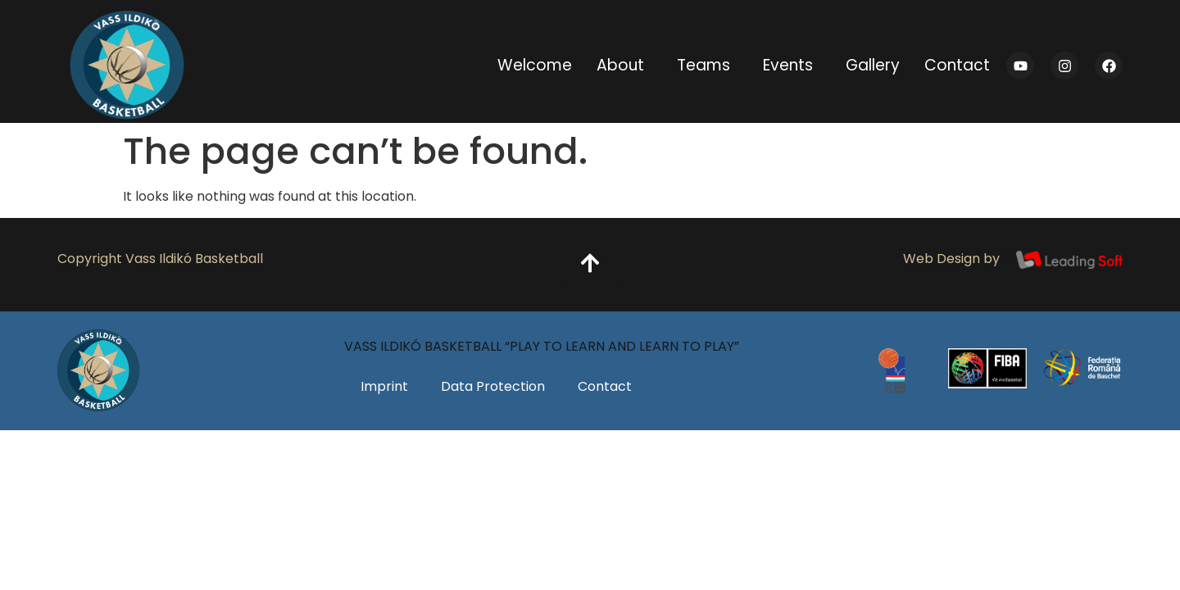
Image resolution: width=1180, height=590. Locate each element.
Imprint (384, 386)
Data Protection (493, 386)
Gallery (873, 65)
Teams (707, 65)
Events (792, 65)
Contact (957, 65)
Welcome (534, 65)
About (624, 65)
